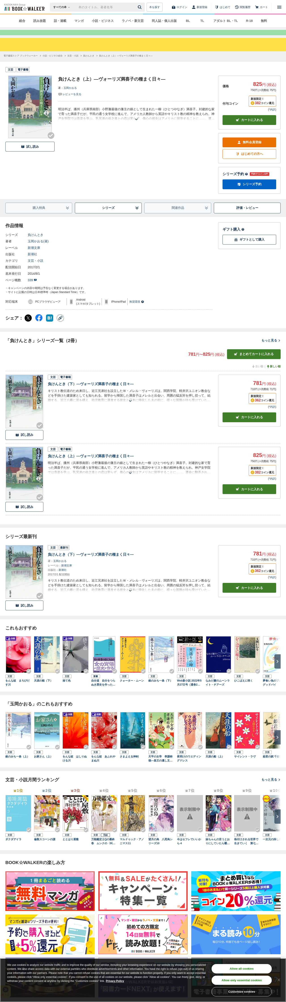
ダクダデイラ (13, 847)
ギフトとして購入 (249, 247)
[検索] (140, 7)
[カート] (261, 7)
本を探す (154, 7)
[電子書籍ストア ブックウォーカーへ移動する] (21, 63)
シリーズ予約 (235, 182)
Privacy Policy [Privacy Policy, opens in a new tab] (115, 981)
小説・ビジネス (103, 21)
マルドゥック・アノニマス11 (132, 849)
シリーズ (120, 216)
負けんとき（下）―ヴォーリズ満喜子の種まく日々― (91, 392)
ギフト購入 (233, 237)
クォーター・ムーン (132, 688)
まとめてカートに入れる (254, 362)
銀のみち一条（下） (160, 688)
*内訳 (272, 117)
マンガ (79, 21)
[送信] (140, 7)
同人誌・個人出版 (164, 21)
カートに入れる (249, 128)
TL (202, 21)
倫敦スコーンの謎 (44, 847)
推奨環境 (136, 309)
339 (32, 288)
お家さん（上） (43, 764)
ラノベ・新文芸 (133, 21)
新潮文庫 (34, 256)
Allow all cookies (242, 968)
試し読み (30, 155)
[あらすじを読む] (136, 122)
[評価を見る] (69, 102)
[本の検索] (63, 7)
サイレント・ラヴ (245, 764)
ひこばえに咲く (243, 688)
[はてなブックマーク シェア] (50, 326)
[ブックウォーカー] (24, 7)
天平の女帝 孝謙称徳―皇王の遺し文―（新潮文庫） (160, 767)
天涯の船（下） (43, 688)
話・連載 (60, 21)
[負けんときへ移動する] (88, 63)
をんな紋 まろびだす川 (17, 690)
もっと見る (271, 348)
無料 (264, 21)
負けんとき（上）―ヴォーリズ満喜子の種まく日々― (91, 464)
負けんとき (35, 243)
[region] (143, 980)
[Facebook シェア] (39, 326)
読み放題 (39, 21)
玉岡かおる (70, 96)
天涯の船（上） (215, 764)
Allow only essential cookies (242, 980)
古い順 (257, 374)
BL (188, 21)
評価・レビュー (247, 216)
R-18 (249, 21)
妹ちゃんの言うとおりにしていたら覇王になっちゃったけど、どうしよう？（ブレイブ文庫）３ (218, 849)
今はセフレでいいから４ (189, 849)
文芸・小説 (35, 268)
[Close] (279, 980)
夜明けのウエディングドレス (189, 766)
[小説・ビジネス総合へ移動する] (52, 63)
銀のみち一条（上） (17, 764)
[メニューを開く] (279, 7)
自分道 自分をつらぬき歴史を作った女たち (103, 691)
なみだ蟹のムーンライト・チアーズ (218, 690)
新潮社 (32, 262)
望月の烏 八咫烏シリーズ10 (160, 849)
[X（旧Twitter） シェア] (28, 326)
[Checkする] (51, 143)
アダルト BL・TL (225, 21)
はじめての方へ (249, 162)
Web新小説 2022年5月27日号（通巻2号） (189, 691)
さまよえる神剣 (129, 764)
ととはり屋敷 (71, 847)
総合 (22, 21)
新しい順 (273, 374)
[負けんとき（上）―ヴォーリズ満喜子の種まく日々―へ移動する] (126, 63)
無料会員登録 (249, 150)
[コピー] (60, 326)
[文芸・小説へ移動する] (72, 63)
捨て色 (67, 688)
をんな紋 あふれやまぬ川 (103, 766)
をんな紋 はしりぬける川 (75, 766)
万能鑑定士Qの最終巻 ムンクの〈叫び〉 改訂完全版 (103, 849)
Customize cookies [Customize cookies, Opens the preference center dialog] (241, 991)
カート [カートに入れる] (249, 425)
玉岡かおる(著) (38, 249)
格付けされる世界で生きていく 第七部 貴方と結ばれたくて (247, 849)
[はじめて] (222, 7)
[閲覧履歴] (242, 7)
